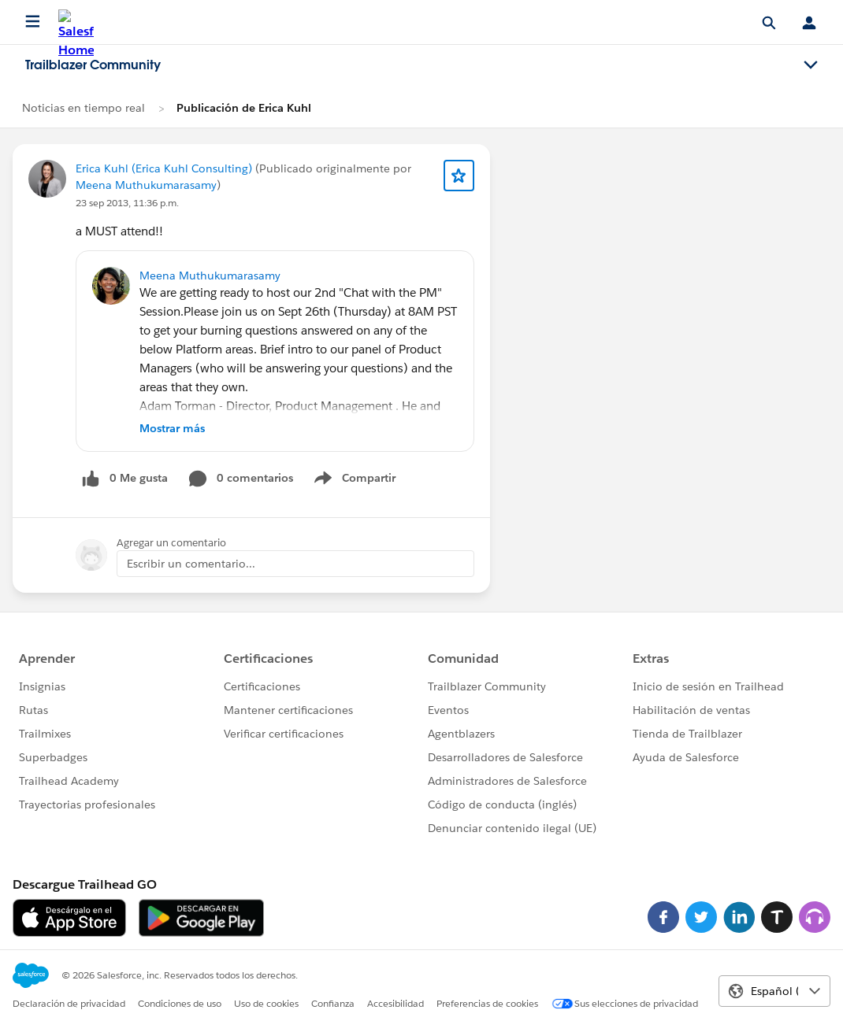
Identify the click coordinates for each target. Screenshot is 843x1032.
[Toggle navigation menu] (810, 65)
